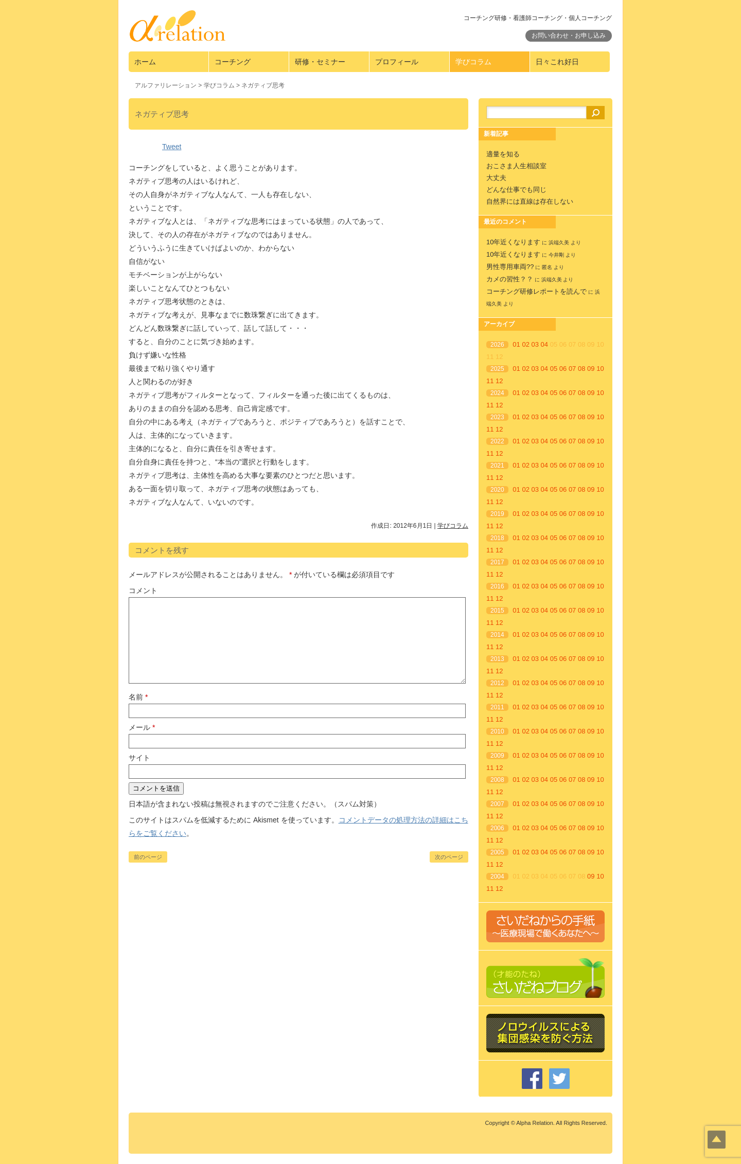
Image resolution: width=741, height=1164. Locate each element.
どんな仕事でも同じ (516, 189)
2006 (497, 828)
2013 (497, 658)
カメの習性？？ (509, 279)
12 (499, 381)
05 (553, 368)
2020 (497, 489)
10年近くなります (513, 242)
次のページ (449, 857)
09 (590, 368)
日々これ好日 (557, 62)
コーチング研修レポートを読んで (536, 291)
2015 (497, 610)
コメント (143, 590)
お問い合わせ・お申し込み (569, 35)
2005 (497, 852)
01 (516, 344)
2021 (497, 465)
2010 (497, 731)
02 (525, 344)
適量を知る (503, 154)
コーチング (233, 62)
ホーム (145, 62)
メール (142, 727)
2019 (497, 513)
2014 (497, 634)
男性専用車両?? (510, 267)
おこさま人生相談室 (516, 166)
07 (572, 368)
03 (535, 344)
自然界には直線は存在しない (529, 201)
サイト (139, 758)
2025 (497, 368)
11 (489, 381)
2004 (497, 876)
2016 (497, 586)
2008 (497, 779)
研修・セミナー (320, 62)
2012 (497, 683)
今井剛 (556, 255)
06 (563, 368)
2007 (497, 804)
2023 (497, 417)
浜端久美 (559, 242)
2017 (497, 562)
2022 (497, 441)
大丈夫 (496, 178)
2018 (497, 538)
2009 (497, 755)
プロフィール (396, 62)
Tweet (171, 146)
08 (581, 368)
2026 (497, 344)
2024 (497, 393)
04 (544, 344)
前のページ (148, 857)
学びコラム (473, 62)
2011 (497, 707)
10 (600, 368)
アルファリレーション (166, 85)
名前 (138, 697)
